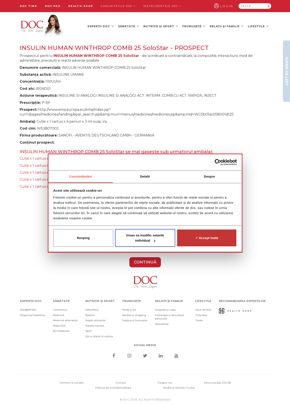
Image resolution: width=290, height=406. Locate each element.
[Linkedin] (160, 356)
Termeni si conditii (71, 382)
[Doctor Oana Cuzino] (42, 26)
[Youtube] (176, 356)
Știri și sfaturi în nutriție (99, 336)
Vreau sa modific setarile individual (145, 237)
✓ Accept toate (206, 238)
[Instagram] (129, 356)
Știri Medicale (61, 330)
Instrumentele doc (162, 6)
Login (226, 6)
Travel (199, 320)
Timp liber (201, 315)
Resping (83, 238)
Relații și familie (227, 26)
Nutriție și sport (160, 26)
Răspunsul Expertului (32, 315)
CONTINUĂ (145, 262)
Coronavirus (60, 309)
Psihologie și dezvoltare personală (169, 317)
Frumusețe (193, 26)
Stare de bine (203, 309)
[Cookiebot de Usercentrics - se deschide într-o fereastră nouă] (218, 162)
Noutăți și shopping (134, 315)
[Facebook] (114, 356)
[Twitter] (145, 356)
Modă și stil (129, 309)
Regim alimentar (95, 320)
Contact (120, 382)
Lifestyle (258, 26)
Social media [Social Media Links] (145, 345)
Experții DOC (101, 26)
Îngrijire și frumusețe (134, 320)
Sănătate (128, 26)
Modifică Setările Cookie (179, 387)
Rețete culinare (94, 325)
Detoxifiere (91, 309)
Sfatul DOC (59, 325)
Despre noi (165, 382)
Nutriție (90, 315)
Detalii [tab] (145, 176)
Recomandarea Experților (242, 301)
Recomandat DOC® (217, 382)
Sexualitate (161, 324)
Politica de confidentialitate (113, 387)
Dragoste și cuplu (165, 309)
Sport (88, 330)
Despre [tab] (209, 176)
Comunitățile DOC (118, 6)
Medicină (58, 315)
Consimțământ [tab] (80, 176)
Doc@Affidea (28, 309)
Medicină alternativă (65, 320)
